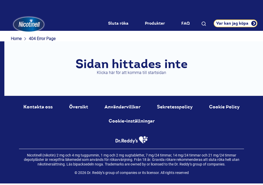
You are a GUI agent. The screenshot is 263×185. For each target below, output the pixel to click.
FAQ (185, 23)
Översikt (78, 107)
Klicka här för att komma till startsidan (131, 72)
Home (16, 38)
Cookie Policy (224, 107)
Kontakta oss (38, 107)
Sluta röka (118, 23)
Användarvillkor (122, 107)
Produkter (155, 23)
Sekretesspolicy (175, 107)
